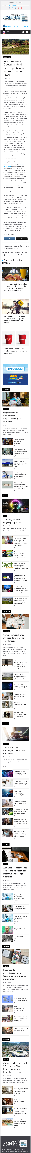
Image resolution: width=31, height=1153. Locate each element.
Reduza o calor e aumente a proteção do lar (20, 704)
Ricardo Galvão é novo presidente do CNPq (20, 929)
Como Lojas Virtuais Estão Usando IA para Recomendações (20, 773)
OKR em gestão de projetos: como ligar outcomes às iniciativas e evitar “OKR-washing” (21, 485)
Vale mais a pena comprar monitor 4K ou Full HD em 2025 (20, 714)
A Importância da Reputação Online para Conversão (14, 750)
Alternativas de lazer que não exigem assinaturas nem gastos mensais (21, 811)
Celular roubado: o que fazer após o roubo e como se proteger (20, 1008)
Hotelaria (6, 1059)
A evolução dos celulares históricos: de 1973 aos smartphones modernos (21, 998)
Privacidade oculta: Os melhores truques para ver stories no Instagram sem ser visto (20, 822)
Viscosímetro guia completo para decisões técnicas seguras (20, 474)
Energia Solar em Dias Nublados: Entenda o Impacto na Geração (20, 676)
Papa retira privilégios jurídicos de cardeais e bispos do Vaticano (15, 247)
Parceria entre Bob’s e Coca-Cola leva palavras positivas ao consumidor (15, 351)
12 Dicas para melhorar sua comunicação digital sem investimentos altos (20, 783)
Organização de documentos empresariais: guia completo (12, 417)
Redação (7, 78)
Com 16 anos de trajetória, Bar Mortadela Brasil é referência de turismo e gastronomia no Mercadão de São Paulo (15, 287)
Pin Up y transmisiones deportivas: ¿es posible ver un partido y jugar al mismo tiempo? (20, 601)
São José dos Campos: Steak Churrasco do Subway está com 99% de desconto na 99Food (14, 319)
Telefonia (6, 966)
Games (5, 515)
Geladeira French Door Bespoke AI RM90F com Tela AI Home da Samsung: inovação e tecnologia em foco (20, 664)
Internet (6, 743)
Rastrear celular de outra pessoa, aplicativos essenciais (21, 1030)
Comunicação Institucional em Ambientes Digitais (19, 793)
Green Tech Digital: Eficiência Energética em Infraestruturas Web (20, 686)
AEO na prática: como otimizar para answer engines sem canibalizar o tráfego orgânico (20, 833)
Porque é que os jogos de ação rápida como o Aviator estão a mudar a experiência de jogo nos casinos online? (20, 542)
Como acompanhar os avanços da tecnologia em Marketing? (13, 637)
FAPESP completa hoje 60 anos (21, 937)
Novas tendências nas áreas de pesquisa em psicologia (20, 908)
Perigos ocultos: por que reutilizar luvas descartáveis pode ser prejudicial (20, 897)
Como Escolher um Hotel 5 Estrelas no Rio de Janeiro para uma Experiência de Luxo (15, 1067)
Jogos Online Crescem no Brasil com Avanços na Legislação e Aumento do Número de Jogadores (21, 589)
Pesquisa (6, 864)
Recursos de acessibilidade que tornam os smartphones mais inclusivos (14, 974)
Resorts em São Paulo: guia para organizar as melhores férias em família (20, 1122)
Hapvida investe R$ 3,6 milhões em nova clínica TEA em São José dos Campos (20, 463)
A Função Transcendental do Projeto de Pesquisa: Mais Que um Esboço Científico (15, 872)
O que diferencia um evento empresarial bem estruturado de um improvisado (20, 452)
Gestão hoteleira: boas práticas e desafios (20, 1100)
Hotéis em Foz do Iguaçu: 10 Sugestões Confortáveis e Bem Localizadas (21, 1090)
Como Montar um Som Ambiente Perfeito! (20, 695)
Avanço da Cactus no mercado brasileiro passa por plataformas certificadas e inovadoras (21, 566)
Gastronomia (7, 57)
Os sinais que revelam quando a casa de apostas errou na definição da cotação (20, 554)
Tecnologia (6, 631)
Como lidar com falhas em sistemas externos (20, 802)
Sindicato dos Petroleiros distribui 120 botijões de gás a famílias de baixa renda (15, 254)
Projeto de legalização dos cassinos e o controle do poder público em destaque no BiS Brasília (21, 577)
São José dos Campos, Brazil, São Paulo (15, 26)
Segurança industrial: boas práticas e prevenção (20, 441)
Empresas (6, 409)
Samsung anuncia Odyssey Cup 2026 (12, 521)
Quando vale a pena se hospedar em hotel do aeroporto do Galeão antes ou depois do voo (20, 1110)
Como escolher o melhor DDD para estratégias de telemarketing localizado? (20, 1019)
